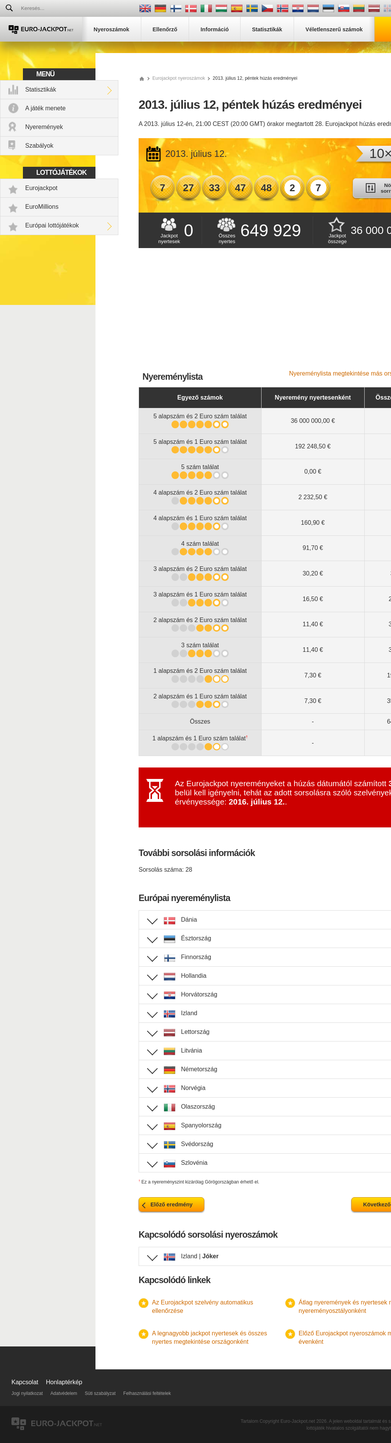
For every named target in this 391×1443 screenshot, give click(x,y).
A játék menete (45, 108)
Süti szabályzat (100, 1393)
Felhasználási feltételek (147, 1393)
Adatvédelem (63, 1393)
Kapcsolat (24, 1382)
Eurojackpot (41, 188)
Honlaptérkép (64, 1382)
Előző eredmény (171, 1204)
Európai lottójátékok (52, 225)
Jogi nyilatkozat (27, 1393)
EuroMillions (41, 206)
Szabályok (39, 145)
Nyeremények (44, 127)
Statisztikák (40, 89)
